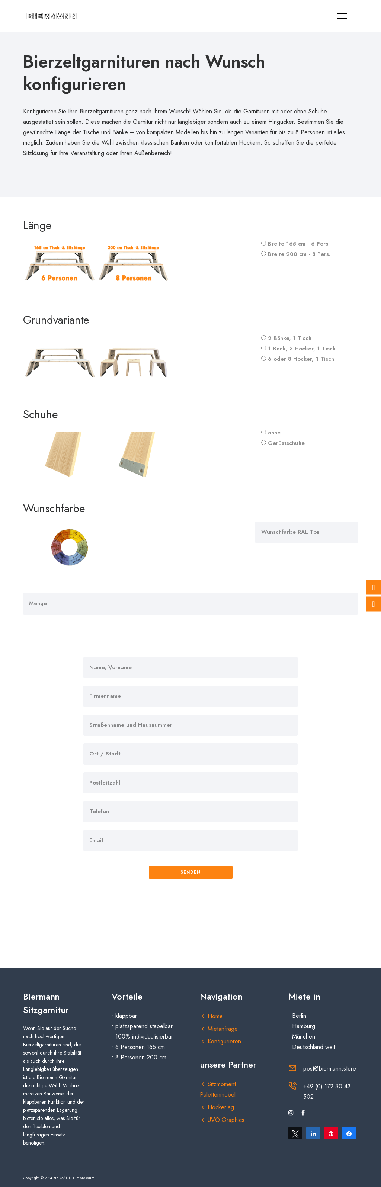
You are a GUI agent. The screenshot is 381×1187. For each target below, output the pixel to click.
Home (215, 1016)
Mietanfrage (223, 1028)
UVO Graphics (226, 1120)
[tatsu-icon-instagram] (292, 1113)
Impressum (85, 1178)
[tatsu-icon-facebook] (303, 1113)
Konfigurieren (224, 1041)
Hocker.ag (221, 1107)
